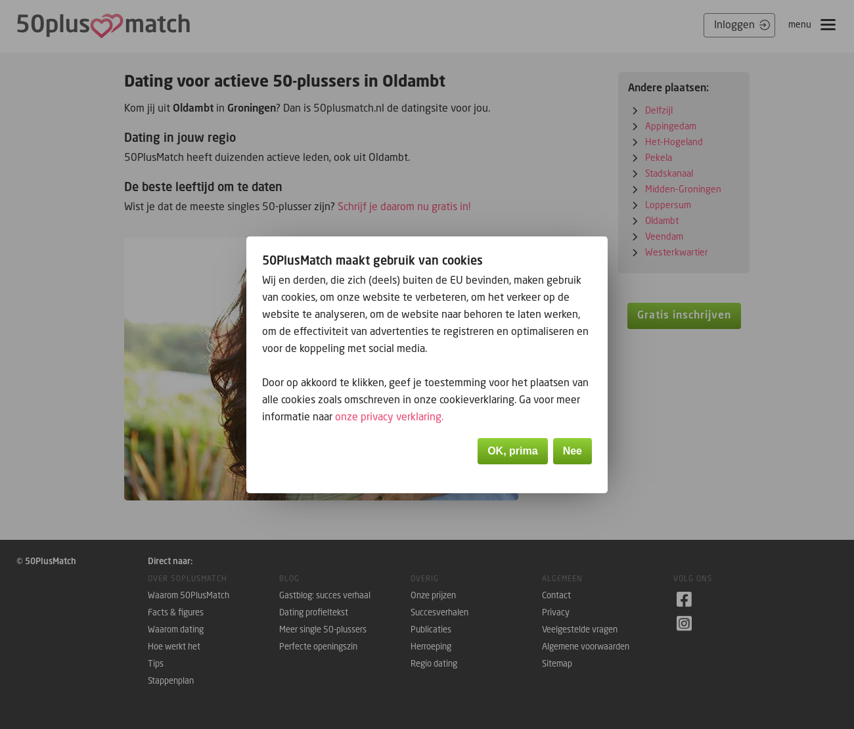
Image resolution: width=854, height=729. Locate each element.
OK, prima (512, 450)
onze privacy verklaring (388, 416)
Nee (572, 450)
